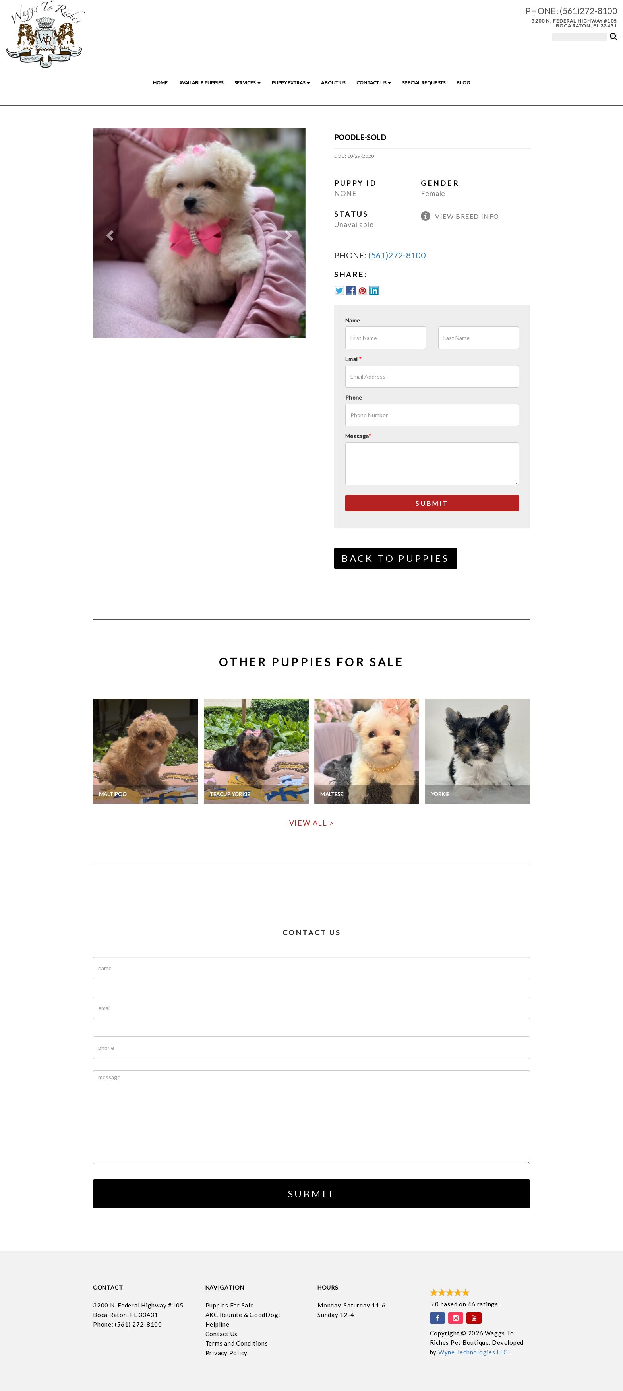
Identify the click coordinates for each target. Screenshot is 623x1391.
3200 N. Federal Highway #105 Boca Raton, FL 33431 (574, 23)
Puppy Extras (291, 82)
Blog (463, 82)
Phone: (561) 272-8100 (127, 1324)
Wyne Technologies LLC (473, 1352)
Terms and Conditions (236, 1343)
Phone (353, 397)
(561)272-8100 (588, 11)
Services (247, 82)
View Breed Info (467, 216)
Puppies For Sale (229, 1305)
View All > (311, 822)
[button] (109, 233)
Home (160, 82)
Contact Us (373, 82)
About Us (333, 82)
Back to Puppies (395, 558)
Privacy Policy (226, 1352)
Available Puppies (201, 82)
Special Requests (423, 82)
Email (353, 359)
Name (352, 320)
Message (358, 436)
